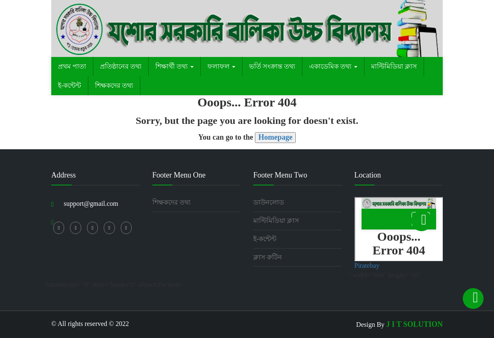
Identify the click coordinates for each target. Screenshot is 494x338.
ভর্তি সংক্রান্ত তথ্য (272, 66)
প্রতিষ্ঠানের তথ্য (121, 66)
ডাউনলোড (268, 202)
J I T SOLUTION (414, 324)
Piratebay (366, 265)
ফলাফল (221, 66)
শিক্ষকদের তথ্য (114, 85)
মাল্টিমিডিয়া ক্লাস (394, 66)
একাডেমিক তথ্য (333, 66)
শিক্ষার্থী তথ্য (174, 66)
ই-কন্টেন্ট (69, 85)
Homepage (275, 137)
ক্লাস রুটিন (267, 257)
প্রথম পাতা (72, 66)
